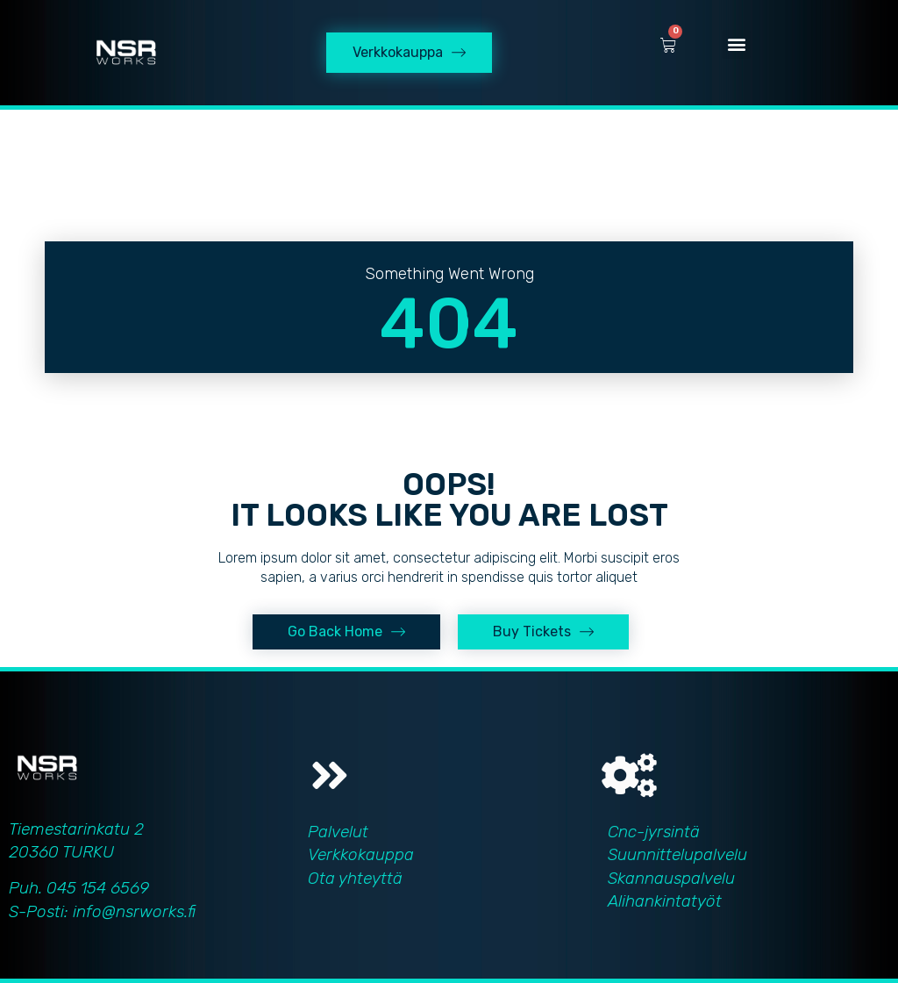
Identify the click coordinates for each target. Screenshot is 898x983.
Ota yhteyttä (355, 878)
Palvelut (338, 832)
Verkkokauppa (361, 854)
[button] (736, 44)
